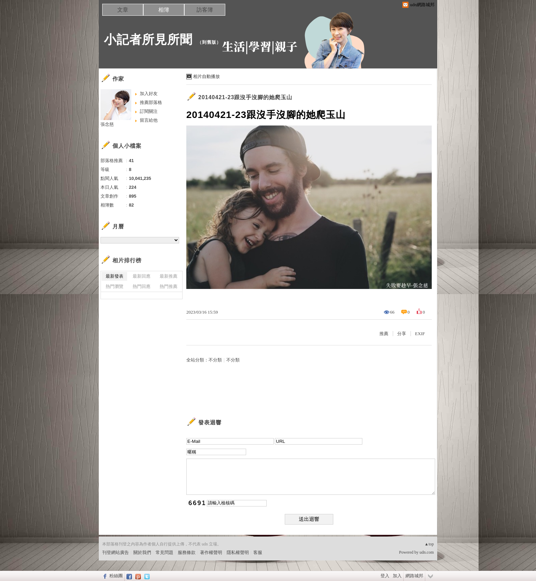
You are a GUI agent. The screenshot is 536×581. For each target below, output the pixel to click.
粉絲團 (116, 575)
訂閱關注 (149, 111)
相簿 (163, 10)
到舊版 (209, 42)
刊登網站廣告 (115, 552)
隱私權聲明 (238, 552)
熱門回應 (141, 286)
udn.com (426, 552)
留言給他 (149, 120)
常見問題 (164, 552)
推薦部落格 (151, 102)
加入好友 (149, 93)
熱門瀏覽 (114, 286)
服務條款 (187, 552)
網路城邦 (414, 575)
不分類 (215, 359)
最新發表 (114, 276)
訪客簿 (205, 10)
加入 (397, 575)
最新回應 (141, 276)
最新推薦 (168, 276)
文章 (122, 10)
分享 (401, 333)
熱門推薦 (168, 286)
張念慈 (107, 124)
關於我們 (142, 552)
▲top (429, 544)
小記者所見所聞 (148, 39)
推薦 (383, 333)
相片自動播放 (206, 76)
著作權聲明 (211, 552)
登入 (384, 575)
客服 (257, 552)
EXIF (420, 333)
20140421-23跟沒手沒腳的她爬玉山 (245, 97)
